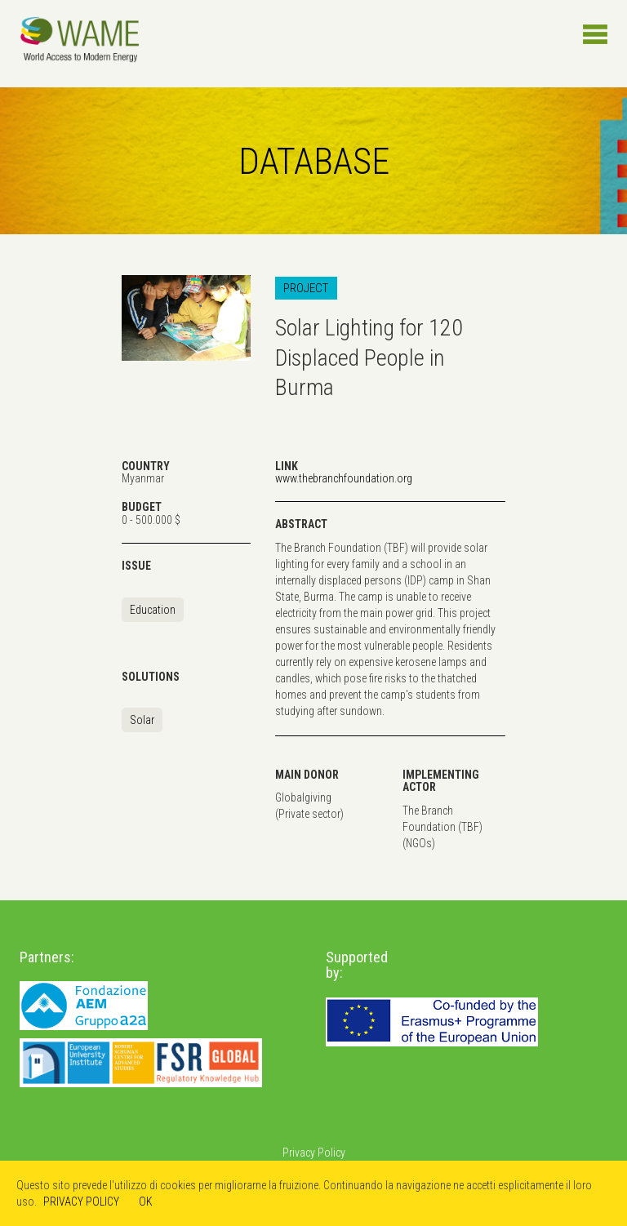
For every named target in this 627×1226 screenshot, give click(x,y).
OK (146, 1201)
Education (153, 609)
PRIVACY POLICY (81, 1201)
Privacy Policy (313, 1152)
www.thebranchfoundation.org (343, 478)
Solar (142, 719)
